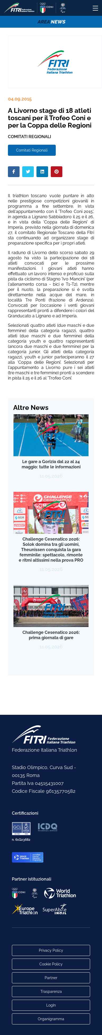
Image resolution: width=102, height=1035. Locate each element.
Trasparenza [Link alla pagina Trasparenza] (51, 991)
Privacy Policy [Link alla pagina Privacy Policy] (51, 950)
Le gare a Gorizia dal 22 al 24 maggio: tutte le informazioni (51, 464)
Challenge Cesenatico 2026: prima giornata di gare (51, 635)
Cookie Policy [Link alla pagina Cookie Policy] (51, 964)
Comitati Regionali (32, 150)
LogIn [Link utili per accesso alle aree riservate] (51, 1005)
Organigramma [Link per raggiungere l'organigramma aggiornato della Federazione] (51, 1019)
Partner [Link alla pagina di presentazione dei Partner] (51, 978)
